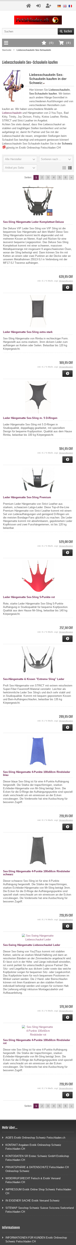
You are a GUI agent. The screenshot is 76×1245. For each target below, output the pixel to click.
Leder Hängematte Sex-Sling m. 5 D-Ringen (30, 418)
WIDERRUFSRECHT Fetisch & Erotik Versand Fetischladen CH (31, 1180)
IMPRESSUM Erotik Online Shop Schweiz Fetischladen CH (36, 1191)
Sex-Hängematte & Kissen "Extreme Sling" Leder (33, 679)
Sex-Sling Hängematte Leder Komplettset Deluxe (33, 221)
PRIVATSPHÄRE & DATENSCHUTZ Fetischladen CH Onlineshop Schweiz (35, 1169)
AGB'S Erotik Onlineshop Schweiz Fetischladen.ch (33, 1137)
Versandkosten (66, 281)
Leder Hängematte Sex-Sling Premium (27, 497)
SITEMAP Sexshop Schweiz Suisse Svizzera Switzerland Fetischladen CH (38, 1209)
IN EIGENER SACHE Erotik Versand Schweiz (31, 1200)
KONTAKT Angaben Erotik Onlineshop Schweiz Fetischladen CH (31, 1146)
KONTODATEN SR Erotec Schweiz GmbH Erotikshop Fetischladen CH (35, 1157)
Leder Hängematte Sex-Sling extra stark (27, 332)
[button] (20, 159)
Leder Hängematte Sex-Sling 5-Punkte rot (29, 597)
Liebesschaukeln (12, 112)
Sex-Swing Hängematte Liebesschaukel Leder (31, 944)
